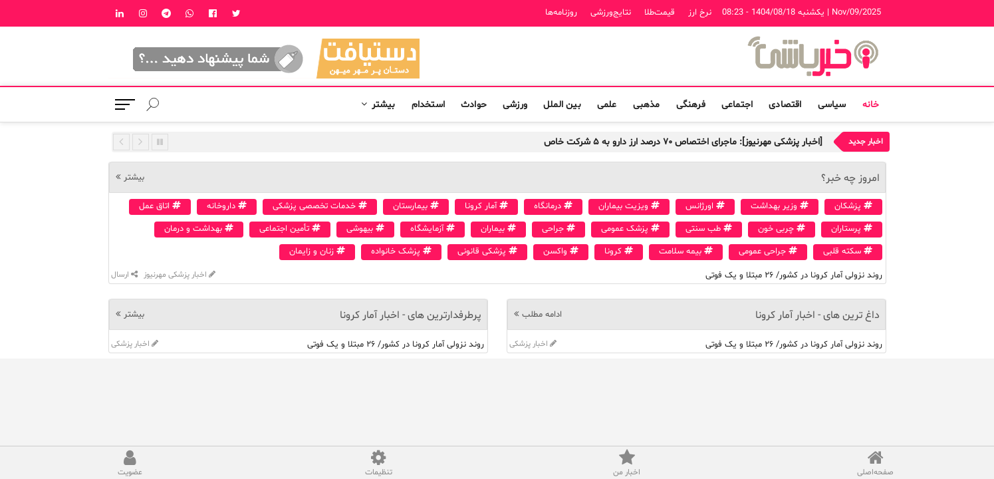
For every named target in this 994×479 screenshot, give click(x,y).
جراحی (558, 229)
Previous (121, 142)
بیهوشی (365, 229)
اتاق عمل (160, 206)
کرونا (618, 251)
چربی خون (781, 229)
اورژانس (705, 206)
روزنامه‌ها (561, 13)
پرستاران (851, 229)
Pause (160, 142)
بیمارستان (416, 206)
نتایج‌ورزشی (610, 13)
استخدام (428, 104)
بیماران (498, 229)
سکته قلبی (847, 251)
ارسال (124, 274)
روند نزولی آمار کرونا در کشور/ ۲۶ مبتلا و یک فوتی (793, 275)
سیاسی (832, 104)
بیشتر (384, 104)
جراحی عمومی (768, 251)
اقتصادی (785, 104)
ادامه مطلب (542, 315)
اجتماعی (737, 104)
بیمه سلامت (686, 251)
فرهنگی (690, 104)
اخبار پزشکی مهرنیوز (178, 274)
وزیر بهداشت (779, 206)
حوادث (474, 104)
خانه (871, 104)
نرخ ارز (699, 13)
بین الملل (562, 104)
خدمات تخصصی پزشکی (320, 206)
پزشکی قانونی (487, 251)
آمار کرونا (486, 206)
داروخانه (227, 206)
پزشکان (853, 206)
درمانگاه (553, 206)
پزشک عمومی (630, 229)
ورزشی (515, 104)
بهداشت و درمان (198, 229)
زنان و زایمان (317, 251)
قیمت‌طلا (659, 13)
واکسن (560, 251)
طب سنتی (708, 229)
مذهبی (646, 104)
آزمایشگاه (432, 229)
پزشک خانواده (401, 251)
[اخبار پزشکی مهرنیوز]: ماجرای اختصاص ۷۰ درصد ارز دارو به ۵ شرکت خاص (683, 142)
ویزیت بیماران (629, 206)
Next (140, 142)
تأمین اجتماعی (289, 229)
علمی (607, 104)
